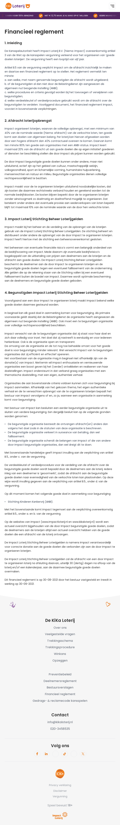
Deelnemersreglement (60, 681)
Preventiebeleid (60, 674)
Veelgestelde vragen (60, 634)
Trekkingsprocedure (60, 647)
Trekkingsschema (60, 641)
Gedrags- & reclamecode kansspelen (60, 701)
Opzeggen (60, 660)
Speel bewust (60, 805)
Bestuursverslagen (60, 687)
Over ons (60, 628)
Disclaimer (60, 791)
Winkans (60, 654)
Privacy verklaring (60, 785)
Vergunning (60, 796)
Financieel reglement (60, 694)
